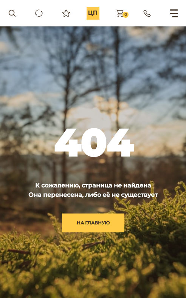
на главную (93, 223)
